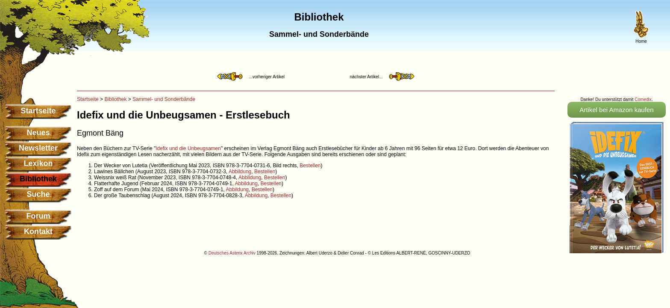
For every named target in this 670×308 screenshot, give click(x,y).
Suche (38, 194)
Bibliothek (115, 99)
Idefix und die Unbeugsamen (188, 148)
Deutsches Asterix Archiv (232, 253)
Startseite (38, 111)
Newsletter (38, 148)
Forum (38, 216)
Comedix (643, 99)
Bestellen (310, 166)
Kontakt (38, 231)
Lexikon (38, 163)
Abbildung (240, 172)
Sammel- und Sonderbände (163, 99)
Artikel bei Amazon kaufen (616, 109)
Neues (38, 132)
